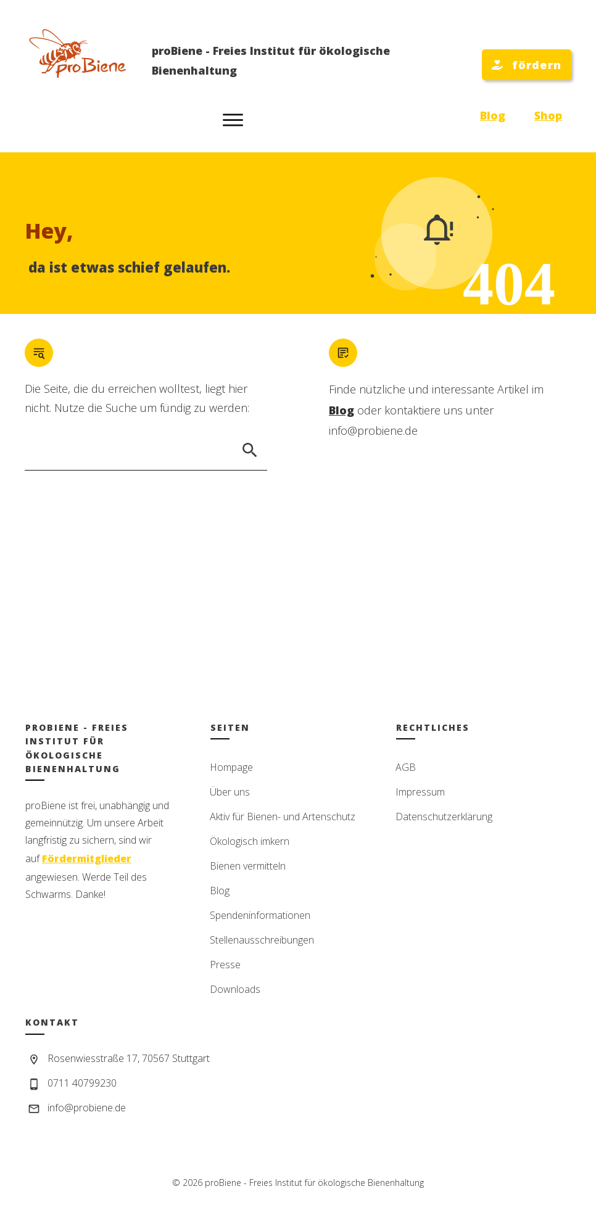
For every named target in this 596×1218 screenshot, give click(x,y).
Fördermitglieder (86, 858)
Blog (492, 115)
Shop (548, 115)
